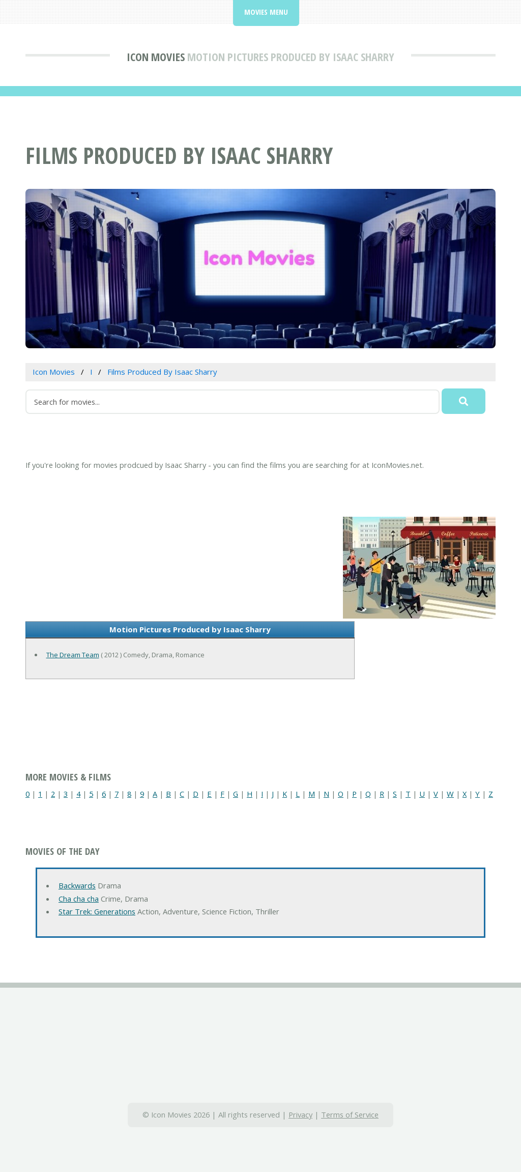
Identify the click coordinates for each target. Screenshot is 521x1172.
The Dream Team (72, 654)
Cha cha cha (79, 899)
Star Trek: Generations (97, 911)
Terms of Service (350, 1114)
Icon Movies (156, 56)
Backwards (77, 885)
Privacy (300, 1114)
